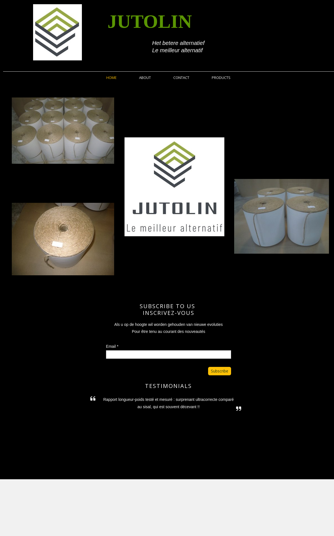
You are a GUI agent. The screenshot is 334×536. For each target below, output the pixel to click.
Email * (112, 346)
